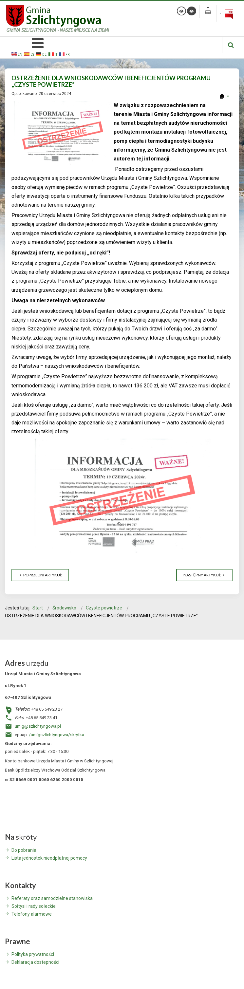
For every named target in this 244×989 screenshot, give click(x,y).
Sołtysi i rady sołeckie (33, 906)
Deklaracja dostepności (35, 962)
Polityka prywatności (32, 954)
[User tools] (224, 96)
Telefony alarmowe (31, 914)
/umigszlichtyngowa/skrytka (56, 734)
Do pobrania (23, 850)
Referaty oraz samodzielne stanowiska (52, 898)
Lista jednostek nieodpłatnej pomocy (49, 858)
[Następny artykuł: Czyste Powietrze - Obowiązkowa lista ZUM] (204, 575)
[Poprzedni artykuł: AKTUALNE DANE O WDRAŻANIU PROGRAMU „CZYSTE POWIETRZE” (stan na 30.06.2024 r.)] (40, 575)
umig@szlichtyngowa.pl (38, 726)
